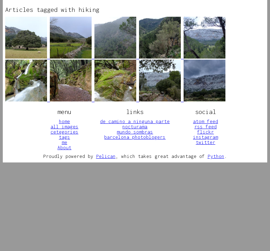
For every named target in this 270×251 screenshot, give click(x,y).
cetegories (64, 132)
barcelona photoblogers (134, 137)
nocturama (134, 126)
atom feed (205, 121)
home (64, 121)
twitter (205, 142)
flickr (205, 132)
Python (216, 156)
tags (64, 137)
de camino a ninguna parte (135, 121)
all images (64, 126)
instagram (205, 137)
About (64, 147)
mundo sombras (135, 132)
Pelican (106, 156)
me (64, 142)
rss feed (205, 126)
